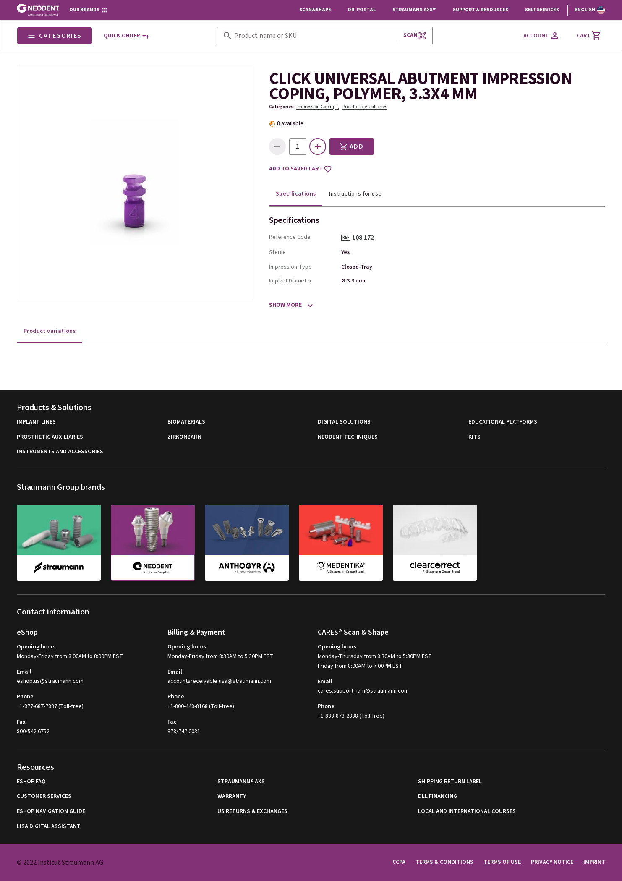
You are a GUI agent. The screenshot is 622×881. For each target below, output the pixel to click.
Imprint (594, 862)
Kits (474, 437)
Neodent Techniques (348, 437)
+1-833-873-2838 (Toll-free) (351, 716)
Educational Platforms (502, 422)
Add (352, 146)
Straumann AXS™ (414, 9)
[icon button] (317, 146)
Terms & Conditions (444, 862)
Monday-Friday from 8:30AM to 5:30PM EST (220, 656)
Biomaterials (186, 422)
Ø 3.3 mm (353, 281)
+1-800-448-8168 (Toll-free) (200, 706)
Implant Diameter (290, 281)
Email (24, 672)
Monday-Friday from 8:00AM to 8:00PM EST (70, 656)
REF (345, 238)
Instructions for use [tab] (355, 194)
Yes (345, 252)
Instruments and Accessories (60, 452)
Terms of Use (502, 862)
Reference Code (290, 237)
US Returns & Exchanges (252, 812)
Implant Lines (36, 422)
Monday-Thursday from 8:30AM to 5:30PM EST (375, 656)
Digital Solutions (344, 422)
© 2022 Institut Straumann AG (60, 862)
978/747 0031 (183, 731)
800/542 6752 (33, 731)
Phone (25, 697)
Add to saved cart (300, 169)
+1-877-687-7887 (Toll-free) (50, 706)
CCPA (398, 862)
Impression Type (290, 267)
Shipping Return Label (450, 782)
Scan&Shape (315, 9)
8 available (290, 123)
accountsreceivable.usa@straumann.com (219, 681)
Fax (21, 722)
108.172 (366, 237)
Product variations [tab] (50, 331)
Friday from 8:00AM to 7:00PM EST (360, 666)
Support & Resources (480, 9)
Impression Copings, (317, 106)
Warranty (231, 796)
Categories (54, 35)
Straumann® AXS (241, 782)
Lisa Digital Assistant (49, 827)
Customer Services (44, 796)
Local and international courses (467, 812)
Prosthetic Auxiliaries (364, 106)
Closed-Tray (356, 267)
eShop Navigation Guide (51, 812)
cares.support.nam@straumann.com (363, 691)
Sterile (277, 252)
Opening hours (36, 647)
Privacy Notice (552, 862)
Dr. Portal (362, 9)
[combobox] (313, 35)
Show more (285, 305)
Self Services (542, 9)
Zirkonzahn (184, 437)
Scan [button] (415, 35)
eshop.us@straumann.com (50, 681)
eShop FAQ (31, 782)
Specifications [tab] (296, 194)
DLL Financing (437, 796)
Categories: (282, 106)
